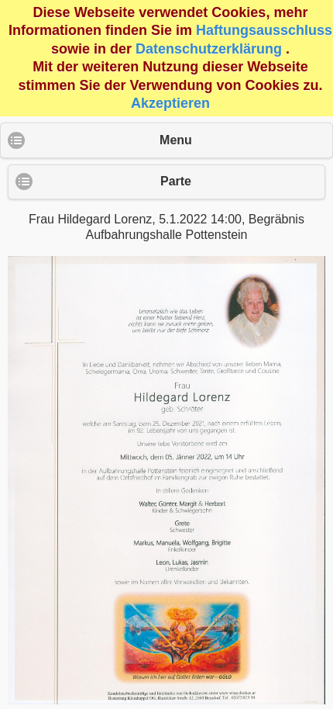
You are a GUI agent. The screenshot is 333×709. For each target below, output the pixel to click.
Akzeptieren (170, 103)
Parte (175, 181)
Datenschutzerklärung (209, 49)
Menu (176, 140)
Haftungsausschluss (264, 30)
